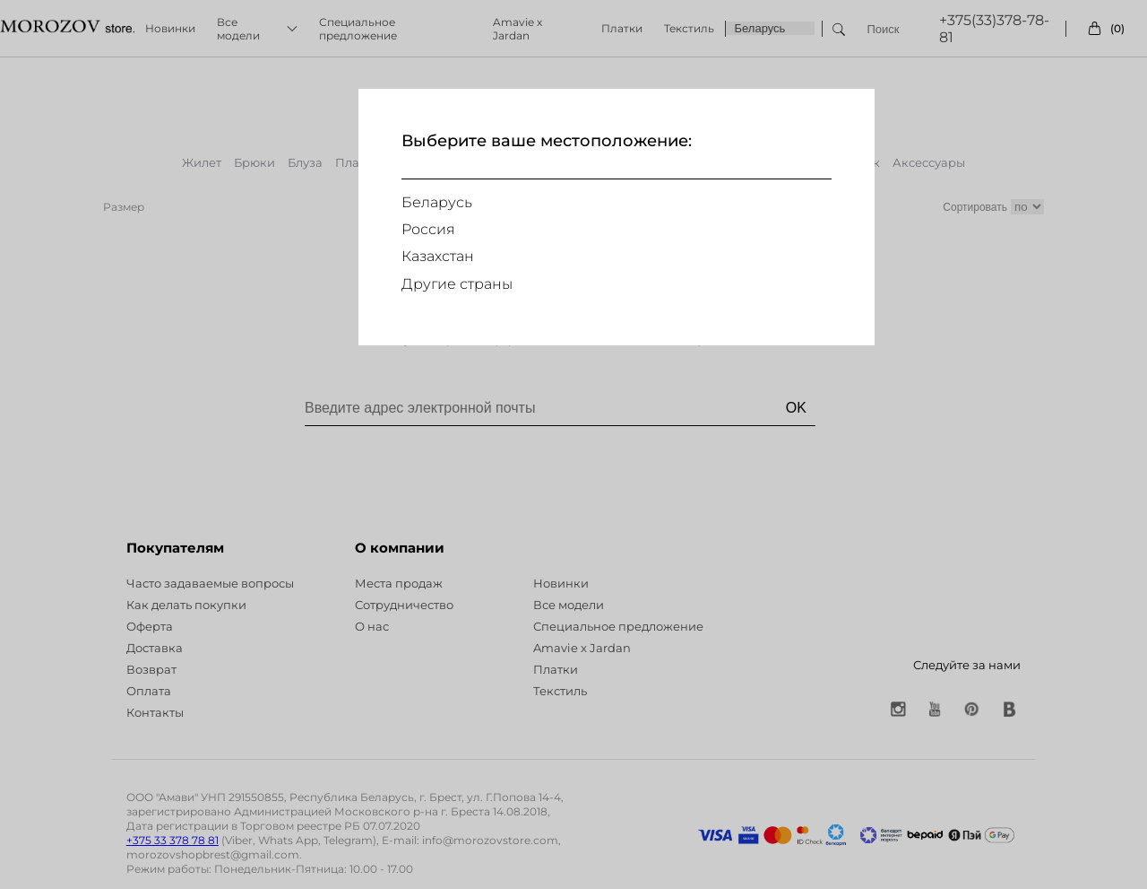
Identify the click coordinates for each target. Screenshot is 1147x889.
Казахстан (437, 256)
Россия (428, 229)
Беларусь (436, 202)
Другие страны (457, 283)
